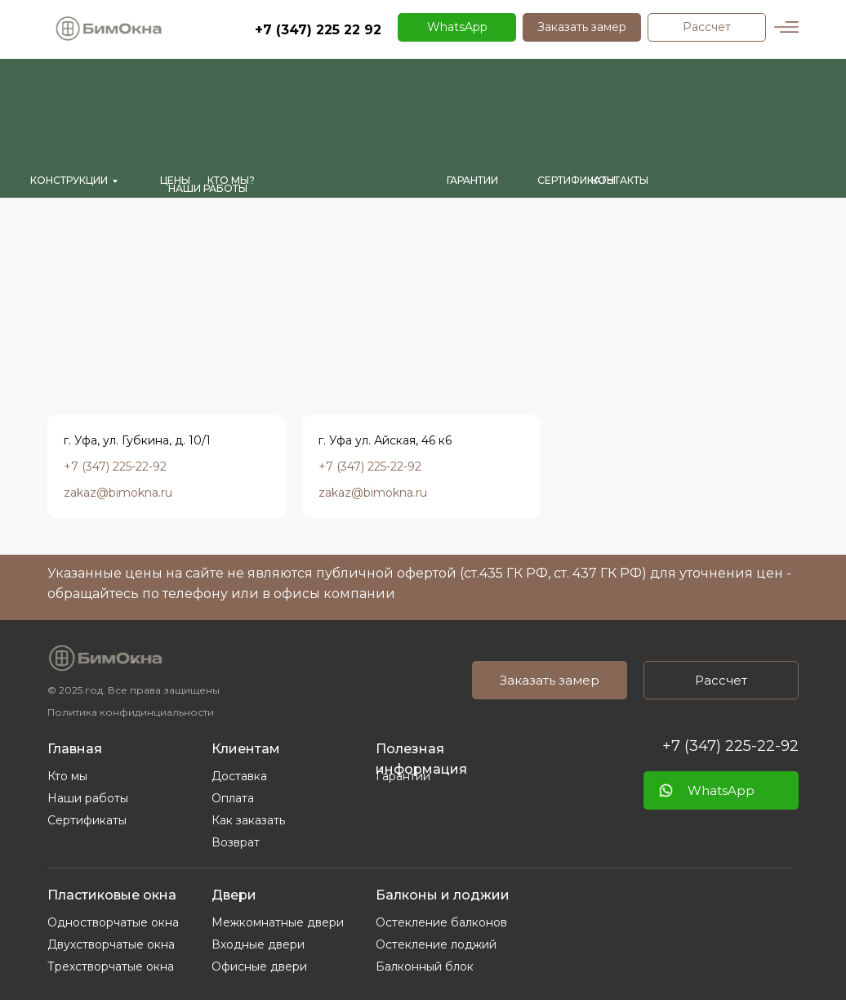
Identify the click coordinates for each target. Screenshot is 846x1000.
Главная (74, 749)
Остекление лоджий (436, 944)
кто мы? (231, 180)
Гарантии (403, 776)
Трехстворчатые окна (110, 966)
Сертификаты (87, 820)
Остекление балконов (441, 922)
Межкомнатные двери (278, 922)
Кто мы (67, 776)
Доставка (239, 776)
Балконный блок (425, 966)
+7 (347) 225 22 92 (318, 30)
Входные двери (258, 944)
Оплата (233, 798)
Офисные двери (259, 966)
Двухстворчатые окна (111, 944)
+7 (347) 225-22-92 (730, 746)
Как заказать (248, 820)
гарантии (472, 180)
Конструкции (69, 180)
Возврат (236, 842)
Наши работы (207, 188)
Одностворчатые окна (113, 922)
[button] (582, 27)
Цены (175, 180)
